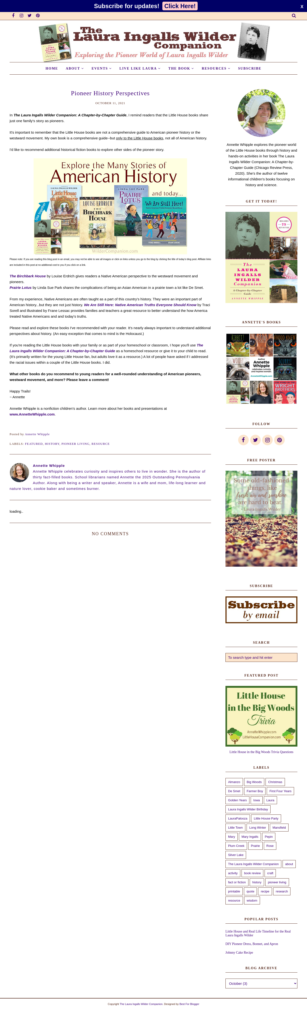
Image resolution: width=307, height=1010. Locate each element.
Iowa (256, 800)
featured (34, 444)
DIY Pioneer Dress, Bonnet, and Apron (251, 944)
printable (234, 891)
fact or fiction (237, 882)
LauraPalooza (237, 818)
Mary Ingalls (250, 836)
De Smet (234, 791)
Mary (231, 836)
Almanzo (234, 782)
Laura (270, 800)
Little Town (235, 827)
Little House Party (266, 818)
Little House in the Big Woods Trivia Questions (262, 752)
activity (233, 873)
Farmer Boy (255, 791)
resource (101, 444)
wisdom (252, 900)
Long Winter (257, 827)
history (52, 444)
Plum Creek (236, 846)
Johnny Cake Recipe (239, 952)
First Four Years (280, 791)
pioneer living (75, 444)
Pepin (269, 836)
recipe (265, 891)
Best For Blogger (189, 1004)
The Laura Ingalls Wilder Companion (253, 864)
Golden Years (237, 800)
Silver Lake (235, 855)
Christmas (275, 782)
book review (252, 873)
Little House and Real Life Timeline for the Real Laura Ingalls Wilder (258, 933)
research (282, 891)
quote (250, 891)
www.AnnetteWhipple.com (32, 414)
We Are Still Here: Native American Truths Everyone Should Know (140, 305)
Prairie (255, 846)
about (289, 864)
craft (270, 873)
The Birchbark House (28, 276)
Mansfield (279, 827)
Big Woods (254, 782)
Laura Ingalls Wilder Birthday (248, 809)
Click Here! (180, 6)
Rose (270, 846)
